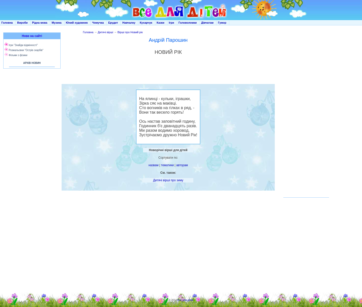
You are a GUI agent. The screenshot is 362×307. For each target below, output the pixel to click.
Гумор (222, 22)
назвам (154, 165)
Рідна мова (39, 22)
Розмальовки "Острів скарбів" (26, 50)
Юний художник (77, 22)
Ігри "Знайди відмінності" (23, 45)
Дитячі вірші (105, 32)
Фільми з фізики (18, 55)
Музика (57, 22)
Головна (7, 22)
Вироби (22, 22)
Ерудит (113, 22)
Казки (160, 22)
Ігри (171, 22)
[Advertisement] (31, 120)
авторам (182, 165)
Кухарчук (146, 22)
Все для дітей (185, 300)
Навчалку (128, 22)
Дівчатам (207, 22)
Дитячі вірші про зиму (168, 180)
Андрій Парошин (168, 40)
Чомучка (98, 22)
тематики (167, 165)
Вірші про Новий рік (130, 32)
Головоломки (187, 22)
